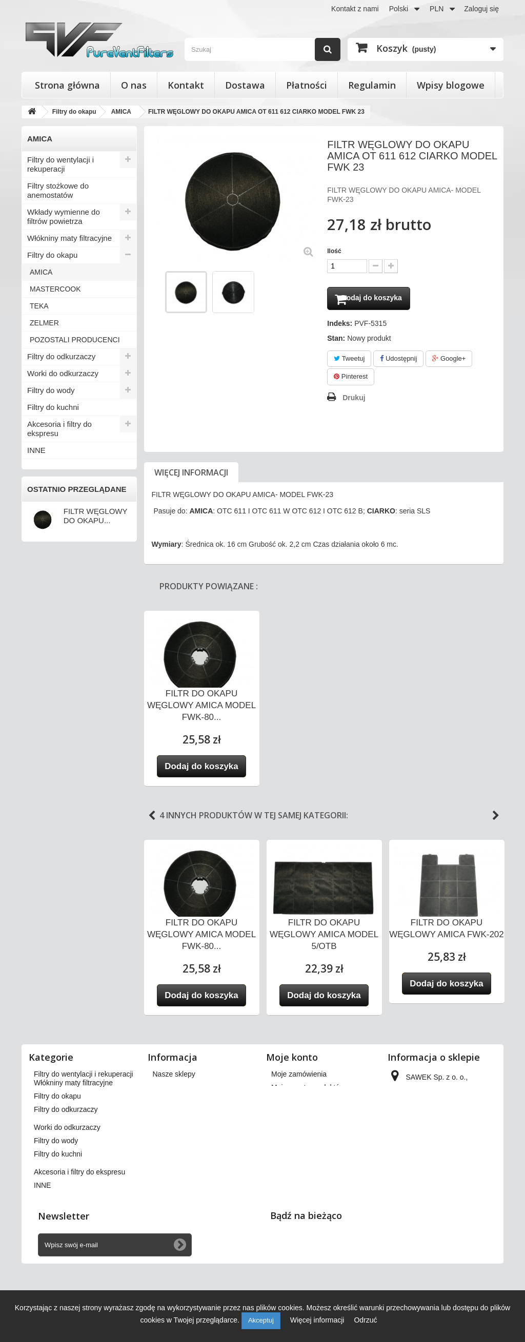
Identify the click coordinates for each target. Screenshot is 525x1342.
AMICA (41, 272)
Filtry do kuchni (53, 407)
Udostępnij (398, 361)
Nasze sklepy (174, 1076)
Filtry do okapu (52, 255)
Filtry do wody (51, 390)
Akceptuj (261, 1320)
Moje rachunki (293, 1103)
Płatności (306, 85)
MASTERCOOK (55, 289)
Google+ (449, 361)
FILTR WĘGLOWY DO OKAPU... (95, 516)
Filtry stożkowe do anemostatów (58, 190)
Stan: (336, 341)
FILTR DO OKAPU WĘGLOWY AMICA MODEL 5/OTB (324, 937)
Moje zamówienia (299, 1076)
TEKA (39, 306)
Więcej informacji (191, 475)
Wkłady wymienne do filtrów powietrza (63, 216)
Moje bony (288, 1143)
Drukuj (353, 400)
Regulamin (372, 85)
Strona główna (67, 85)
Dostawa (245, 85)
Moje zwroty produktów (308, 1090)
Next (496, 818)
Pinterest (351, 379)
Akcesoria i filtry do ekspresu (59, 429)
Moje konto (292, 1060)
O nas (134, 85)
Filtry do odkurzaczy (61, 356)
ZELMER (44, 323)
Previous (152, 818)
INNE (36, 450)
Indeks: (339, 326)
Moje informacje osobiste (311, 1130)
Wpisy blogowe (450, 85)
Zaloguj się (481, 9)
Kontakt (186, 85)
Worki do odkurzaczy (62, 373)
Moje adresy (290, 1116)
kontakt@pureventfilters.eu (432, 1194)
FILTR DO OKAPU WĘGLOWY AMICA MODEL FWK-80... (201, 708)
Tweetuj (349, 361)
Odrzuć (365, 1320)
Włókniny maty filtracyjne (69, 238)
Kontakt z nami (355, 9)
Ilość (334, 251)
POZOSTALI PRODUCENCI (75, 340)
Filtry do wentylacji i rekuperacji (60, 164)
